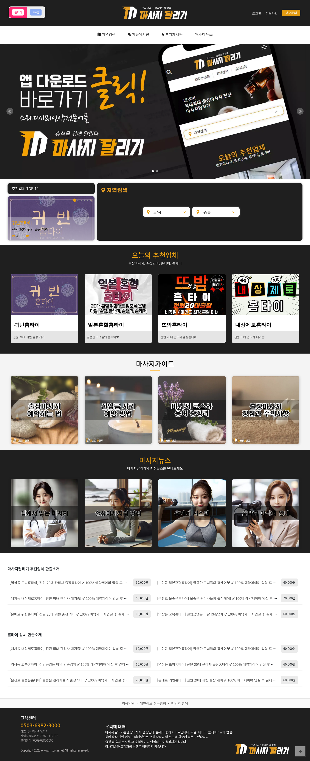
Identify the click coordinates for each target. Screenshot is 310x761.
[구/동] (216, 212)
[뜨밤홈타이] (192, 294)
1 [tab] (74, 200)
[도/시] (166, 212)
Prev (9, 111)
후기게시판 (172, 34)
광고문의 (291, 12)
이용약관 (128, 703)
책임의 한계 (179, 703)
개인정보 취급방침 (153, 703)
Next (300, 111)
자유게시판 (138, 34)
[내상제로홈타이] (265, 294)
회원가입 (271, 13)
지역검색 (107, 34)
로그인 (256, 13)
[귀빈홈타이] (44, 294)
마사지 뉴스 (204, 34)
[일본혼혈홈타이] (118, 294)
